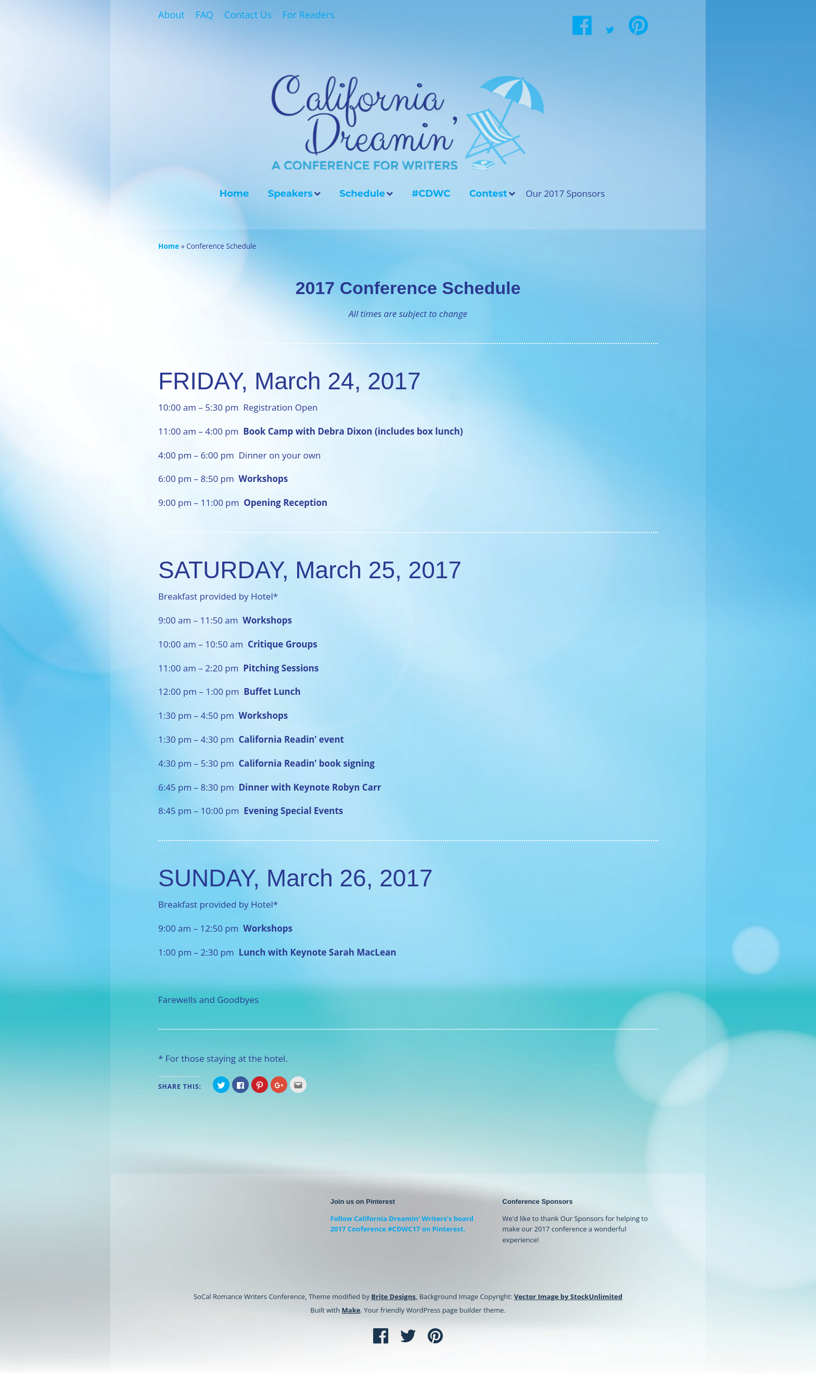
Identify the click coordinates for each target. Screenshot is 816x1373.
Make (351, 1310)
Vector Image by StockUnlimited (568, 1296)
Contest (488, 193)
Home (234, 193)
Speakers (290, 193)
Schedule (362, 193)
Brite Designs (393, 1296)
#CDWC (431, 193)
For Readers (308, 14)
